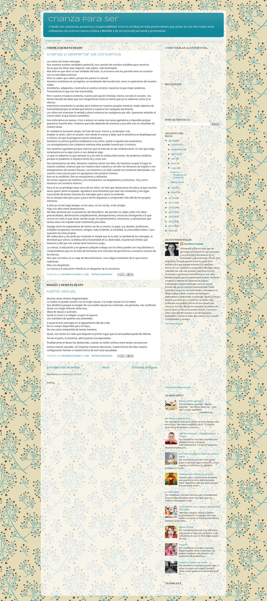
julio (173, 158)
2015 (172, 212)
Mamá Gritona (186, 527)
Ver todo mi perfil (174, 323)
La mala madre (172, 491)
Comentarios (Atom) (71, 374)
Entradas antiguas (144, 367)
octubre (175, 144)
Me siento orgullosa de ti (177, 418)
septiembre (177, 149)
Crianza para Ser (83, 19)
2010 (172, 230)
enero (174, 192)
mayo (174, 168)
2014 (172, 216)
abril (173, 187)
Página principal (53, 40)
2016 (172, 207)
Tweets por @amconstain (178, 387)
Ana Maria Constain (193, 244)
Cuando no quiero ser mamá (193, 562)
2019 (172, 140)
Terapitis (183, 544)
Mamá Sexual (61, 291)
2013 (172, 221)
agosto (175, 154)
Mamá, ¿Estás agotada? (191, 401)
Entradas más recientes (63, 367)
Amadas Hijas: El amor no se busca (196, 474)
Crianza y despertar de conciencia (84, 54)
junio (174, 163)
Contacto (69, 40)
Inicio (105, 367)
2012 (172, 226)
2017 (172, 202)
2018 (172, 198)
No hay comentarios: (102, 274)
